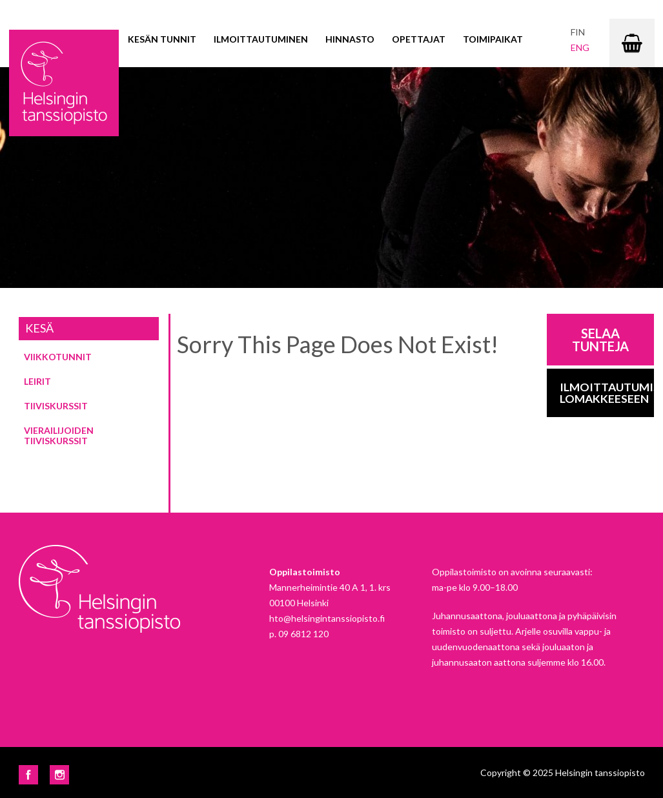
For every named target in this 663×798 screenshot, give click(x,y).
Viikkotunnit (58, 356)
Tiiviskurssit (56, 405)
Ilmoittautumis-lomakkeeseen (607, 392)
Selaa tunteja (600, 339)
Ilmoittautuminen (261, 39)
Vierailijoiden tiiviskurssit (59, 435)
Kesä (39, 328)
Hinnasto (349, 39)
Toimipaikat (493, 39)
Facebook (28, 774)
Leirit (37, 381)
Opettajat (418, 39)
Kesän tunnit (162, 39)
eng (580, 47)
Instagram (59, 774)
